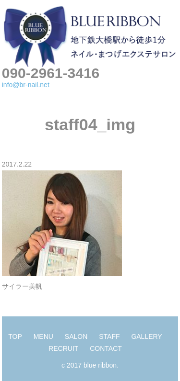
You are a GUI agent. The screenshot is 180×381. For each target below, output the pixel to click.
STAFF (109, 336)
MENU (43, 336)
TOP (15, 336)
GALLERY (146, 336)
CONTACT (106, 348)
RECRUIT (63, 348)
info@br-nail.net (25, 85)
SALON (76, 336)
